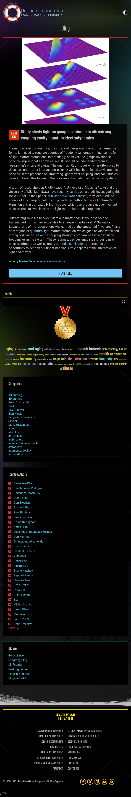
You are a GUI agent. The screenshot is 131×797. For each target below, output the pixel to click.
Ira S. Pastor (21, 619)
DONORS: (54, 747)
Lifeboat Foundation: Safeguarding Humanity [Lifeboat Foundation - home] (56, 12)
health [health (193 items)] (104, 354)
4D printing (15, 398)
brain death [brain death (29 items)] (21, 355)
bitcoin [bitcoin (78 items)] (123, 349)
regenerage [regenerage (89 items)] (29, 364)
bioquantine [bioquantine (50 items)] (67, 349)
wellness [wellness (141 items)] (66, 368)
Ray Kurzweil (16, 410)
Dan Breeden (22, 502)
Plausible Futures (19, 674)
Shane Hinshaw (23, 570)
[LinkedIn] (97, 782)
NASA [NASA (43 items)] (116, 359)
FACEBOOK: (42, 731)
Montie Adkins (23, 614)
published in (67, 196)
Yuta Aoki (20, 556)
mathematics (42, 261)
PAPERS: (72, 763)
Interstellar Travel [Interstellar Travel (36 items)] (44, 359)
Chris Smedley (23, 624)
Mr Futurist (15, 664)
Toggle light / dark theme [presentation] (125, 12)
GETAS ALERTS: (75, 736)
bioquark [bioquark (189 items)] (81, 349)
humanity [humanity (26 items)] (8, 360)
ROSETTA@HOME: (42, 763)
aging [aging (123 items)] (10, 349)
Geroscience (16, 655)
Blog (65, 29)
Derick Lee (20, 561)
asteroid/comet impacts (23, 443)
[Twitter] (90, 782)
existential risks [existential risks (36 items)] (61, 355)
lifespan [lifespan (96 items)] (93, 359)
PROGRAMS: (73, 758)
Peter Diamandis (18, 402)
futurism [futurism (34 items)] (88, 355)
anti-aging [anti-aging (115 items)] (35, 349)
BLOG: (70, 742)
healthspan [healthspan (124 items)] (118, 354)
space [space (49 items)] (78, 364)
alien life (13, 432)
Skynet (12, 421)
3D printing (15, 395)
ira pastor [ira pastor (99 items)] (59, 359)
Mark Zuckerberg (19, 424)
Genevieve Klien (26, 261)
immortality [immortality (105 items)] (28, 359)
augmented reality (19, 450)
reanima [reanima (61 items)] (16, 364)
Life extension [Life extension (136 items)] (77, 359)
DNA (11, 406)
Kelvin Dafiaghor (24, 522)
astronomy (15, 447)
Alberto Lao (21, 565)
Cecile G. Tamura (24, 551)
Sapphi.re (59, 782)
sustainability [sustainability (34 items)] (87, 364)
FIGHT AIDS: (46, 752)
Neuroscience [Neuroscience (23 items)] (123, 360)
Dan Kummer (22, 536)
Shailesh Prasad (24, 507)
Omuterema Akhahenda (28, 541)
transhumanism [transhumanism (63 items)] (118, 364)
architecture (15, 439)
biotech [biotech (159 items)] (95, 349)
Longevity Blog (17, 660)
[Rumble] (111, 782)
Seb (16, 599)
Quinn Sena (21, 498)
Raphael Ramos (24, 575)
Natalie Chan (22, 580)
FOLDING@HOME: (43, 758)
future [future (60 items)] (80, 354)
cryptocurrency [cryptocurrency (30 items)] (38, 355)
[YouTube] (104, 782)
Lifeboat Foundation (25, 782)
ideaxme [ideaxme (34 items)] (16, 360)
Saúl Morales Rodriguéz (29, 488)
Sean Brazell (21, 585)
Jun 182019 (14, 135)
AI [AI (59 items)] (15, 349)
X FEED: (44, 742)
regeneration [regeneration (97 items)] (45, 364)
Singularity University (21, 417)
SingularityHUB (17, 678)
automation (15, 454)
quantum (36, 231)
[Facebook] (83, 782)
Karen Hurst (21, 527)
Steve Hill (19, 590)
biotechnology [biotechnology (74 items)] (110, 349)
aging (11, 428)
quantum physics (57, 261)
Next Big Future (18, 669)
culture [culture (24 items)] (47, 355)
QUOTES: (71, 769)
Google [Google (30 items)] (95, 355)
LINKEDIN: (43, 736)
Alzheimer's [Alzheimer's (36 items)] (22, 349)
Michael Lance (23, 604)
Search (123, 301)
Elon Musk (15, 413)
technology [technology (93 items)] (101, 364)
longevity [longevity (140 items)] (106, 359)
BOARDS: (72, 747)
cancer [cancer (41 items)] (29, 354)
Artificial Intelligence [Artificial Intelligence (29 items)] (52, 350)
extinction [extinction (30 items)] (73, 355)
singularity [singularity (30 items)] (71, 364)
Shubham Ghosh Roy (27, 493)
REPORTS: (72, 752)
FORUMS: (57, 769)
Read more (65, 274)
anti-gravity (15, 435)
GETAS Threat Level (65, 717)
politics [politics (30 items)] (8, 364)
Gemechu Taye (23, 517)
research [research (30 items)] (58, 364)
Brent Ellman (22, 595)
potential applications (71, 244)
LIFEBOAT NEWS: (75, 731)
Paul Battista (22, 512)
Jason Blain (21, 609)
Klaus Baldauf (23, 546)
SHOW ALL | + (13, 628)
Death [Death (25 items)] (52, 355)
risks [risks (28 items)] (64, 364)
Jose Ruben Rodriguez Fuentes (33, 531)
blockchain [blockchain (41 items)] (11, 354)
